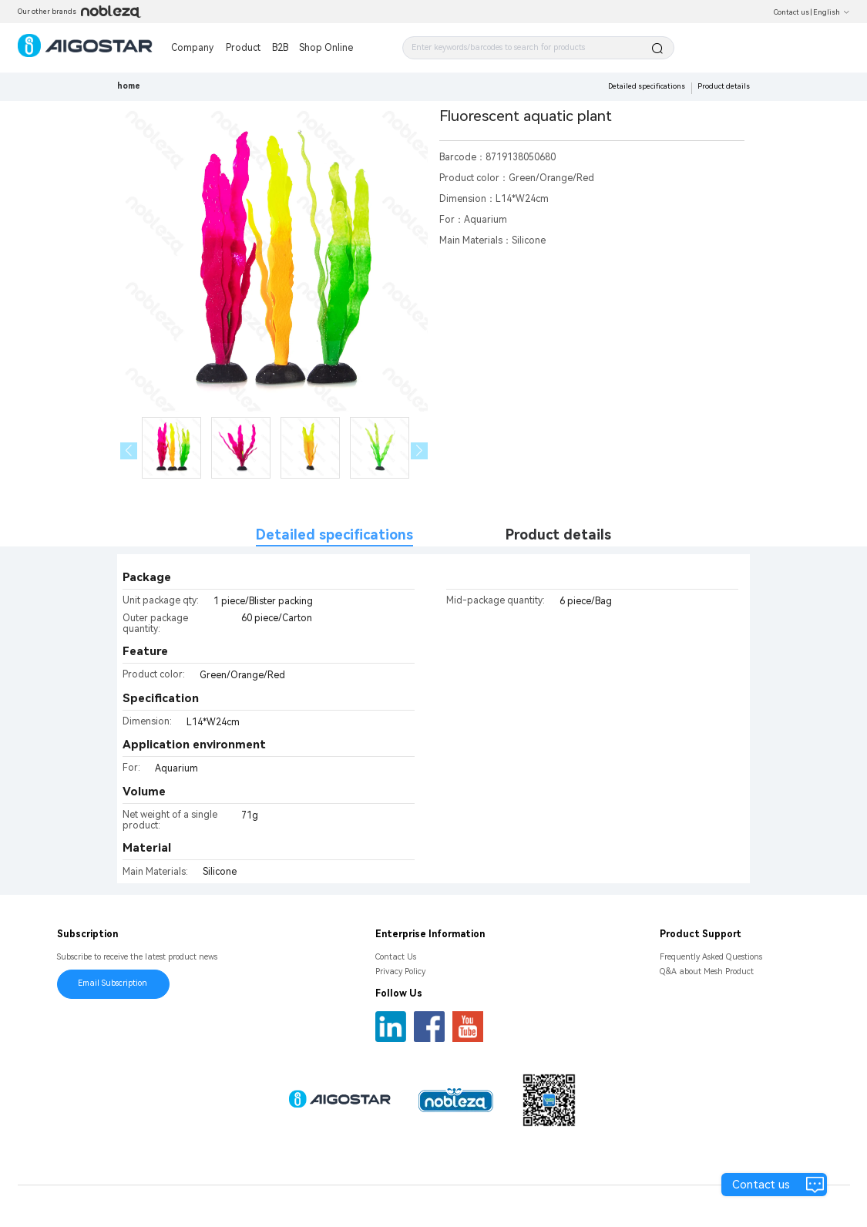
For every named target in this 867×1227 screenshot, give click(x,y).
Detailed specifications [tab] (334, 534)
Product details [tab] (558, 534)
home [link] (128, 86)
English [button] (831, 12)
